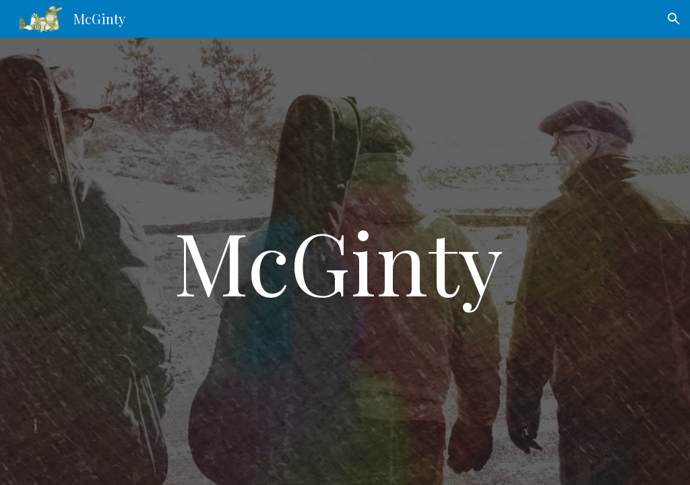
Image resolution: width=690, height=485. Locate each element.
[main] (344, 261)
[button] (674, 19)
